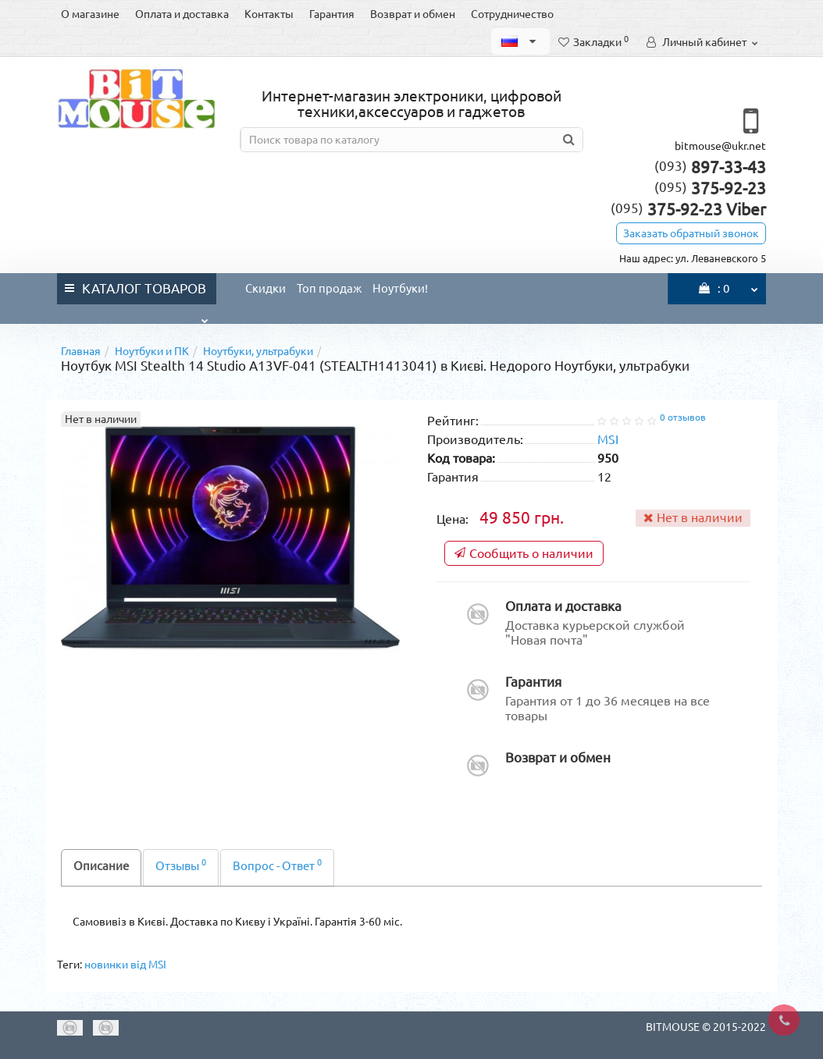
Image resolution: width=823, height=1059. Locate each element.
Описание (101, 865)
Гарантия (331, 14)
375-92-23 (710, 188)
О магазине (90, 14)
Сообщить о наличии (523, 553)
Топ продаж (329, 288)
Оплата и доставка (182, 14)
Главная (81, 351)
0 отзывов (683, 417)
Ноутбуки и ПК (152, 351)
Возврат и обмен (412, 14)
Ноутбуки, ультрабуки (258, 351)
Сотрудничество (512, 14)
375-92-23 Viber (688, 209)
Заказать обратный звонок (691, 233)
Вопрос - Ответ (277, 865)
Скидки (265, 288)
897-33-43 (710, 167)
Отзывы (180, 865)
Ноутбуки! (400, 288)
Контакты (269, 14)
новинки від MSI (125, 964)
